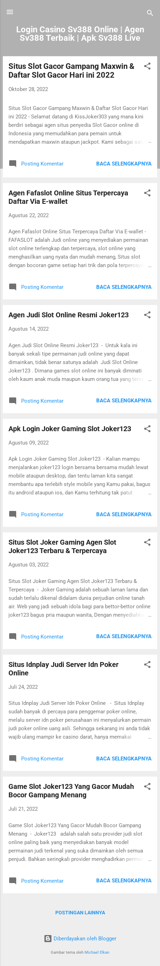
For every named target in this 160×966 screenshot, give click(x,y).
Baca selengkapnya (124, 164)
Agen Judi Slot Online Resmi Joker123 (68, 315)
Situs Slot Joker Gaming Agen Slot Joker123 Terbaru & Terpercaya (62, 546)
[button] (147, 67)
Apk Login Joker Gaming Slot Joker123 (69, 428)
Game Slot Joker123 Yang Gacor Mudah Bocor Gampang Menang (71, 790)
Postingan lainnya (80, 912)
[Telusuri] (150, 14)
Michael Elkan (97, 952)
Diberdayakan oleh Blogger (80, 938)
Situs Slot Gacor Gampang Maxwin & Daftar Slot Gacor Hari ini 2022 (71, 70)
